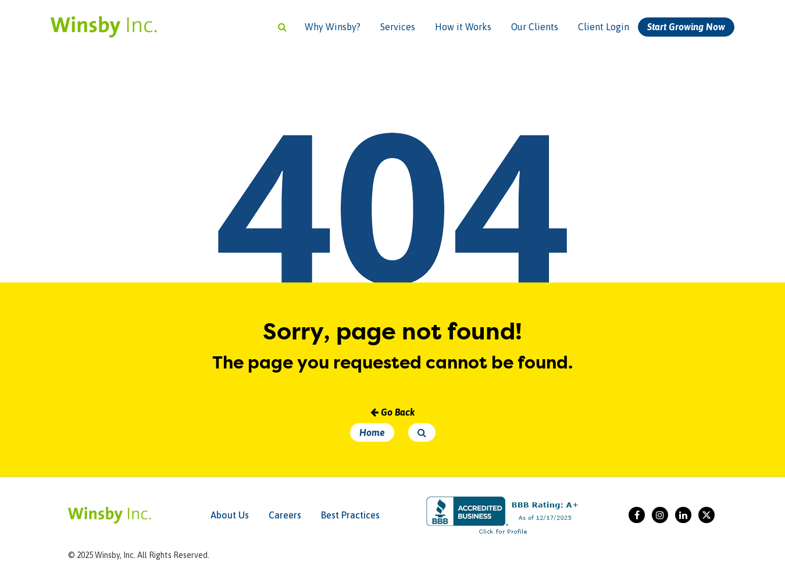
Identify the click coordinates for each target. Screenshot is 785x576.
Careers (285, 515)
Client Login (603, 27)
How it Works (463, 27)
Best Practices (350, 515)
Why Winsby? (333, 27)
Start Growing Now (686, 27)
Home (372, 432)
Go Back (392, 412)
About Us (229, 515)
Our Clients (534, 27)
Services (397, 27)
